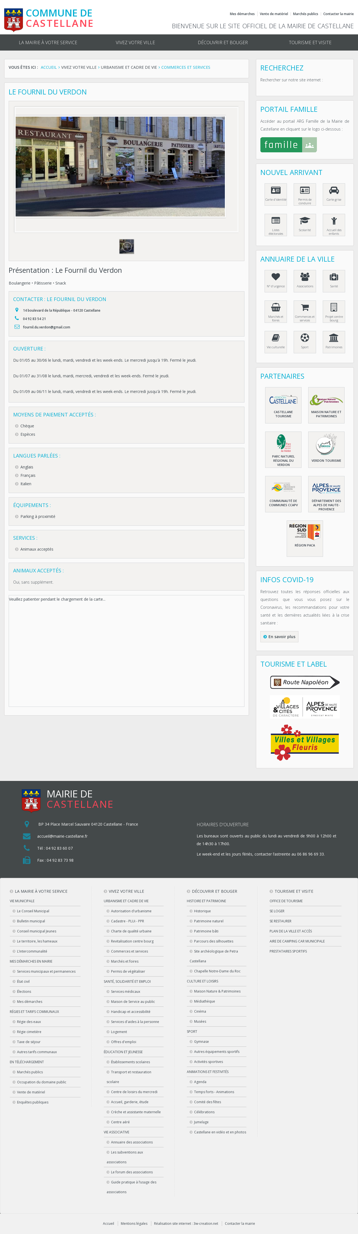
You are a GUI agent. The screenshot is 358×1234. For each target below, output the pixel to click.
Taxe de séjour (29, 1041)
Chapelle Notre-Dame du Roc (217, 971)
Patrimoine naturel (208, 921)
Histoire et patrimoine (206, 901)
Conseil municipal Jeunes (36, 931)
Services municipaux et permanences (46, 971)
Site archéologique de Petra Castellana (214, 956)
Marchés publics (305, 14)
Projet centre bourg (334, 318)
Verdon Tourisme (326, 460)
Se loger (277, 911)
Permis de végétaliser (128, 971)
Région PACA (305, 545)
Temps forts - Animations (214, 1091)
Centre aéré (120, 1122)
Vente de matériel (274, 13)
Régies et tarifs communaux (34, 1011)
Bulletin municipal (31, 921)
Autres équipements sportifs (216, 1051)
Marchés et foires (275, 318)
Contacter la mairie (338, 14)
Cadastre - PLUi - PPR (127, 921)
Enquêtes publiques (32, 1102)
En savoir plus (281, 636)
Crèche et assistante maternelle (136, 1112)
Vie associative (116, 1132)
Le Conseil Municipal (33, 911)
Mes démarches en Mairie (31, 961)
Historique (202, 911)
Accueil (108, 1223)
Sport (304, 347)
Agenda (200, 1081)
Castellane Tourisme (283, 414)
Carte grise (334, 199)
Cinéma (200, 1011)
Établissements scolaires (130, 1062)
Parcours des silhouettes (213, 941)
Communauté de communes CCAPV (283, 503)
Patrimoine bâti (206, 931)
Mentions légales (134, 1223)
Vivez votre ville (135, 42)
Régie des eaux (29, 1021)
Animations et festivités (208, 1071)
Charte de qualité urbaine (131, 931)
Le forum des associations (132, 1172)
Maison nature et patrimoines (326, 414)
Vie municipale (22, 901)
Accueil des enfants (334, 232)
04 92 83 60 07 (59, 848)
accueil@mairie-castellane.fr (62, 836)
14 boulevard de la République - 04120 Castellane (61, 310)
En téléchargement (27, 1062)
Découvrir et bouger (223, 42)
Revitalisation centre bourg (132, 941)
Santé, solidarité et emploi (127, 981)
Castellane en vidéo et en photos (220, 1132)
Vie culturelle (276, 347)
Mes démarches (242, 14)
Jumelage (201, 1122)
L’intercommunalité (32, 951)
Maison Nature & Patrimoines (217, 991)
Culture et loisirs (202, 981)
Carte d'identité (275, 199)
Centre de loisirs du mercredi (134, 1091)
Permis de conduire (305, 201)
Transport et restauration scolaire (129, 1077)
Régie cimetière (29, 1031)
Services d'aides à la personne (135, 1021)
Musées (200, 1021)
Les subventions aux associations (125, 1157)
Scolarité (305, 230)
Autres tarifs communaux (37, 1052)
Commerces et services (305, 318)
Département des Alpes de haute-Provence (326, 505)
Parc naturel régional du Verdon (283, 460)
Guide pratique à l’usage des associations (131, 1187)
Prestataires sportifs (288, 951)
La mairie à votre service (48, 42)
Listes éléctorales (276, 232)
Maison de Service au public (133, 1001)
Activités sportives (208, 1061)
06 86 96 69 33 (310, 854)
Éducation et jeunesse (123, 1052)
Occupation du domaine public (41, 1082)
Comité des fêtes (207, 1102)
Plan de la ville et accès (291, 931)
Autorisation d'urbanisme (131, 911)
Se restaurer (280, 921)
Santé (334, 286)
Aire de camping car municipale (297, 941)
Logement (119, 1031)
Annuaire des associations (132, 1142)
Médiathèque (204, 1001)
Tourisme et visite (310, 42)
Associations (305, 286)
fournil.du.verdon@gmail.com (46, 327)
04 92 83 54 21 (34, 318)
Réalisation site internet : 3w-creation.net (186, 1223)
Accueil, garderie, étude (130, 1102)
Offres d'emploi (123, 1041)
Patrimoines (334, 347)
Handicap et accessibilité (130, 1011)
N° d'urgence (276, 286)
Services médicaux (125, 991)
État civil (23, 981)
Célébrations (204, 1112)
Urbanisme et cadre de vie (126, 901)
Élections (24, 991)
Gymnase (201, 1041)
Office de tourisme (286, 901)
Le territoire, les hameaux (37, 941)
